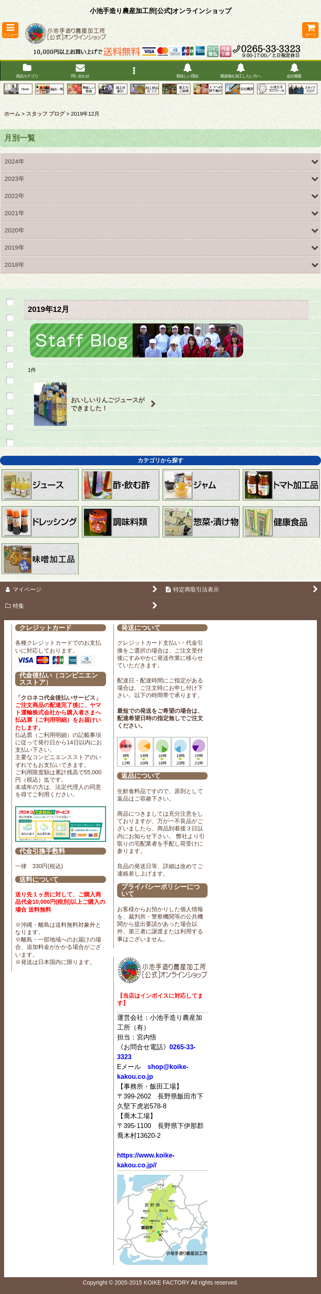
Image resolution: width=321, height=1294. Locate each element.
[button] (10, 30)
